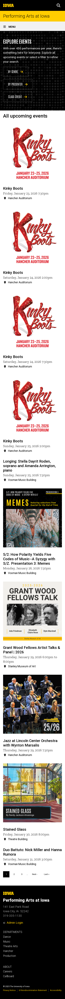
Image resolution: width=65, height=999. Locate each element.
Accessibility (55, 990)
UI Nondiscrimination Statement (33, 990)
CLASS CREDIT (17, 97)
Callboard (8, 976)
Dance (7, 936)
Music (6, 941)
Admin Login (15, 922)
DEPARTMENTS (12, 932)
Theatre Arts (10, 946)
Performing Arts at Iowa (26, 16)
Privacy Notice (9, 990)
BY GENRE (15, 71)
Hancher (8, 951)
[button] (58, 5)
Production (9, 955)
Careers (7, 971)
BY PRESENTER (18, 84)
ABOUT (7, 966)
